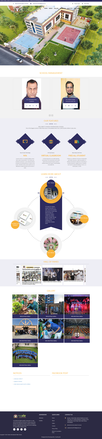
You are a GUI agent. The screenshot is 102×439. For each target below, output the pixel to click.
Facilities (69, 8)
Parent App (85, 3)
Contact (84, 8)
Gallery (56, 8)
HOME (46, 8)
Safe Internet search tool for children (22, 384)
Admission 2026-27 (18, 378)
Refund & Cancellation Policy (56, 432)
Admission (63, 8)
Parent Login (76, 3)
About (51, 8)
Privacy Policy (55, 428)
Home (53, 418)
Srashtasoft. (58, 437)
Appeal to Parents (18, 381)
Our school (77, 8)
